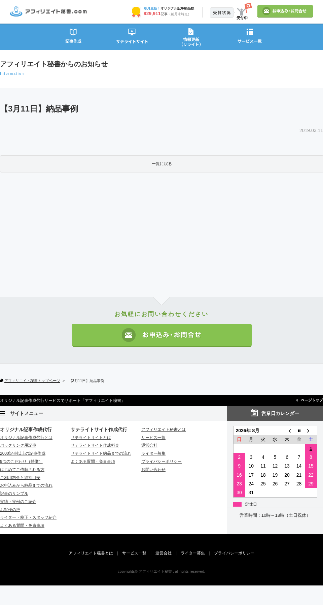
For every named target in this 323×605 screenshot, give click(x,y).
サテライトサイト (132, 36)
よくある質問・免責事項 (22, 525)
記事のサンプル (14, 493)
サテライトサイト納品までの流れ (101, 453)
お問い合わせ (153, 469)
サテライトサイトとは (91, 437)
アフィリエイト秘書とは (163, 429)
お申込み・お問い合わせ (162, 335)
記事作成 (73, 36)
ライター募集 (153, 453)
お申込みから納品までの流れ (26, 485)
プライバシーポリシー (161, 461)
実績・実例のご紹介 (18, 501)
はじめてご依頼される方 (22, 469)
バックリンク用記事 (18, 445)
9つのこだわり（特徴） (21, 461)
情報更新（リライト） (191, 36)
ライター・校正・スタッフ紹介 (28, 517)
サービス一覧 (250, 36)
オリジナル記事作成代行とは (26, 437)
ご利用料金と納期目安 (20, 477)
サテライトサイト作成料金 (95, 445)
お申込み (285, 11)
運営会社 (149, 445)
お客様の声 (10, 509)
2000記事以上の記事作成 (22, 453)
